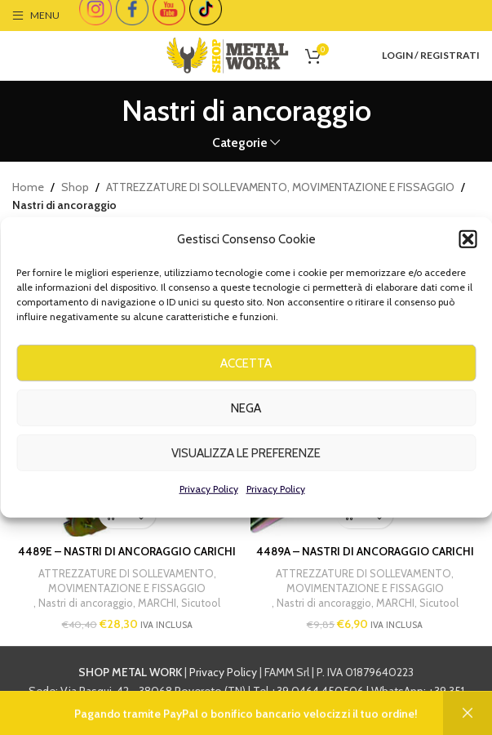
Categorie (240, 142)
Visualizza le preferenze (246, 468)
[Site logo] (227, 54)
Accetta (246, 378)
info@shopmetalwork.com (290, 709)
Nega (246, 423)
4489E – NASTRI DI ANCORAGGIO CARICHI (127, 551)
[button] (467, 254)
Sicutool (200, 603)
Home (28, 187)
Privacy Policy (209, 503)
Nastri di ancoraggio (85, 603)
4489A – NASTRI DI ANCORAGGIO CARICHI (365, 551)
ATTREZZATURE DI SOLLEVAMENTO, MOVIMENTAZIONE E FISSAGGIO (280, 187)
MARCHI (157, 603)
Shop (75, 187)
